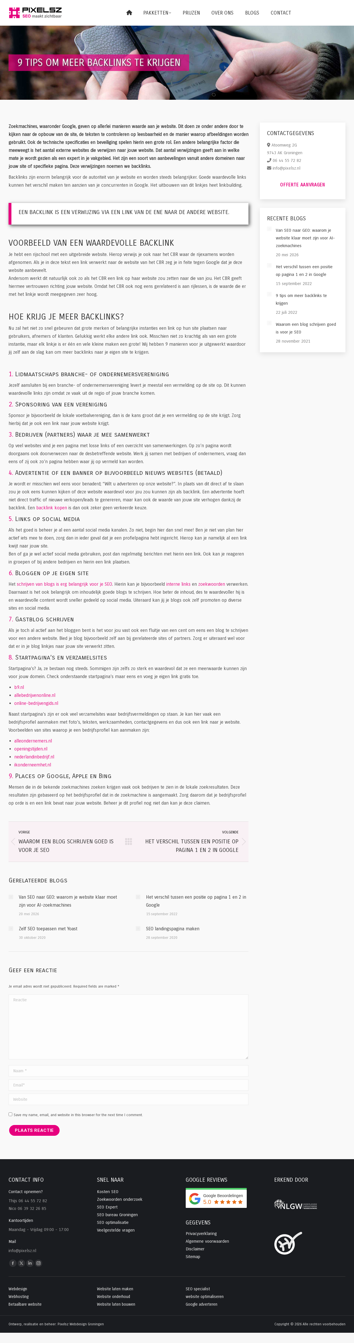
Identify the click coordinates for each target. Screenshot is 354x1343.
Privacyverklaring (201, 1233)
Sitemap (193, 1256)
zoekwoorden (211, 584)
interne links (178, 584)
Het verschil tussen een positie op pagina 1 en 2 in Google (196, 901)
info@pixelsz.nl (286, 168)
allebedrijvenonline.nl (34, 695)
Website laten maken (115, 1289)
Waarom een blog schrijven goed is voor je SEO (306, 328)
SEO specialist (198, 1289)
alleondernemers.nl (33, 741)
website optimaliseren (205, 1296)
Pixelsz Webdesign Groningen (81, 1324)
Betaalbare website (25, 1304)
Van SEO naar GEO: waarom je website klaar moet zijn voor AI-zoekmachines (68, 901)
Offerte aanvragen (302, 185)
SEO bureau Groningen (117, 1214)
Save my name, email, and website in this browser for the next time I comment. (78, 1115)
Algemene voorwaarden (207, 1241)
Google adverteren (201, 1304)
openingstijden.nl (30, 749)
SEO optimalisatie (113, 1222)
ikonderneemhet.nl (32, 765)
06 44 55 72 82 (287, 160)
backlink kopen (51, 507)
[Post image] (11, 897)
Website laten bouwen (116, 1304)
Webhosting (19, 1296)
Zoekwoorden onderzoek (119, 1199)
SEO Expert (107, 1207)
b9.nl (19, 687)
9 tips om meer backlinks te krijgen (301, 299)
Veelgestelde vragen (116, 1230)
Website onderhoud (113, 1296)
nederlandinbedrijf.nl (34, 757)
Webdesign (18, 1289)
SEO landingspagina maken (172, 928)
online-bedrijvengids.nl (36, 703)
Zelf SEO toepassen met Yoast (48, 928)
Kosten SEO (107, 1191)
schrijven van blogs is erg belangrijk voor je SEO (64, 584)
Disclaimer (195, 1249)
